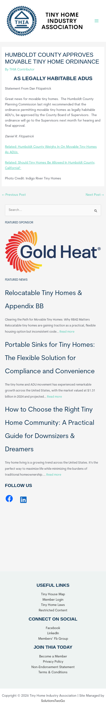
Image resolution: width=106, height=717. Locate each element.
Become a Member (53, 656)
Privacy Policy (53, 661)
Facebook (53, 628)
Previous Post (14, 194)
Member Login (53, 599)
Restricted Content (53, 610)
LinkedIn (53, 633)
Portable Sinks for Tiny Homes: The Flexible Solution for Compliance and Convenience (50, 358)
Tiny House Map (53, 594)
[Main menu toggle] (96, 21)
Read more (66, 331)
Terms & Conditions (53, 672)
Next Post (95, 194)
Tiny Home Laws (53, 605)
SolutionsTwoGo (53, 701)
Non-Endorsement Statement (53, 667)
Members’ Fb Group (53, 638)
